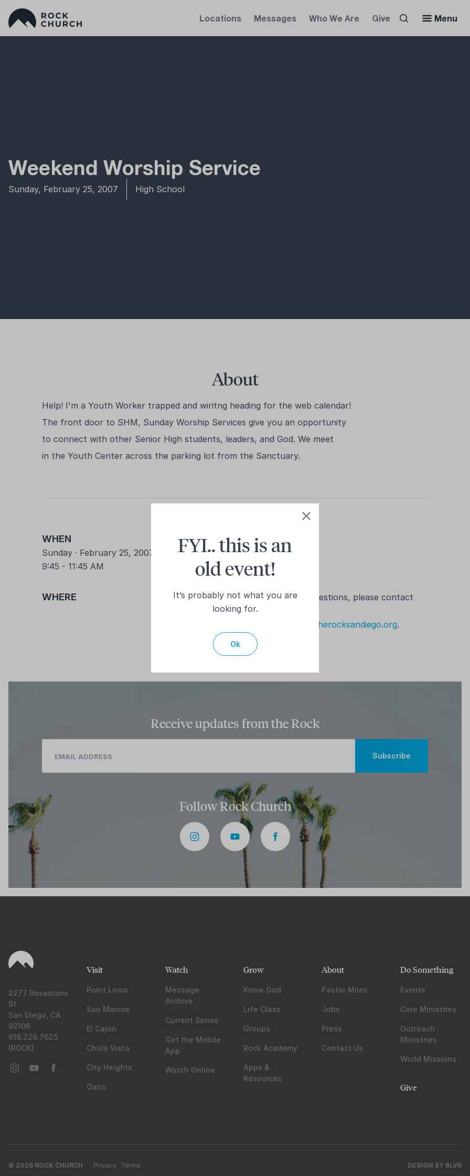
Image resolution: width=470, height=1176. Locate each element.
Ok (235, 644)
